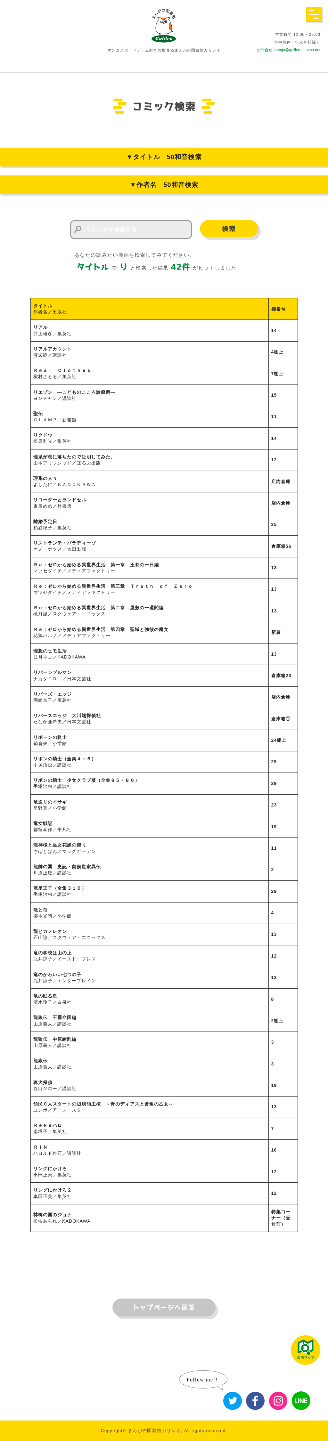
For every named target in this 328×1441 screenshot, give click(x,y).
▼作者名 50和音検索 (164, 184)
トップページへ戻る (164, 1307)
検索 (229, 229)
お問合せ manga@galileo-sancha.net (288, 50)
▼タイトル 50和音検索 (163, 156)
